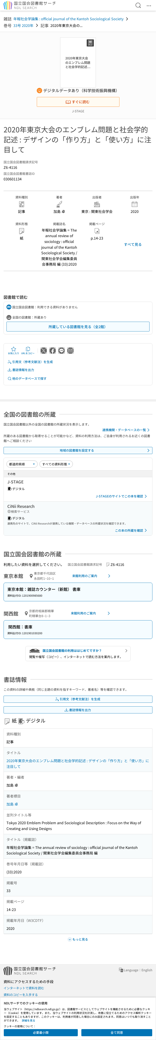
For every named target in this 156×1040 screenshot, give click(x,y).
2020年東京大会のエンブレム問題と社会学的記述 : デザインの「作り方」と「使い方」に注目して (77, 763)
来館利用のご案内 (92, 576)
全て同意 (117, 1032)
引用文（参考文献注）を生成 (30, 361)
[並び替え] (22, 464)
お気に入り (13, 350)
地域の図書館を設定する (105, 450)
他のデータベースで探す (27, 378)
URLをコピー (28, 350)
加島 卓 (12, 804)
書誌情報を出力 (20, 370)
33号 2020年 (23, 25)
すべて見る (133, 244)
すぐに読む (78, 101)
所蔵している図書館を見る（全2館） (78, 326)
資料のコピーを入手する (21, 994)
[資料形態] (56, 464)
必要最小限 (41, 1032)
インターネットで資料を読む (24, 988)
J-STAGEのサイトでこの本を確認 (122, 496)
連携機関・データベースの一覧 (126, 430)
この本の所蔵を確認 (131, 530)
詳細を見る (28, 1020)
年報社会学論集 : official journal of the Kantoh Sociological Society (68, 18)
